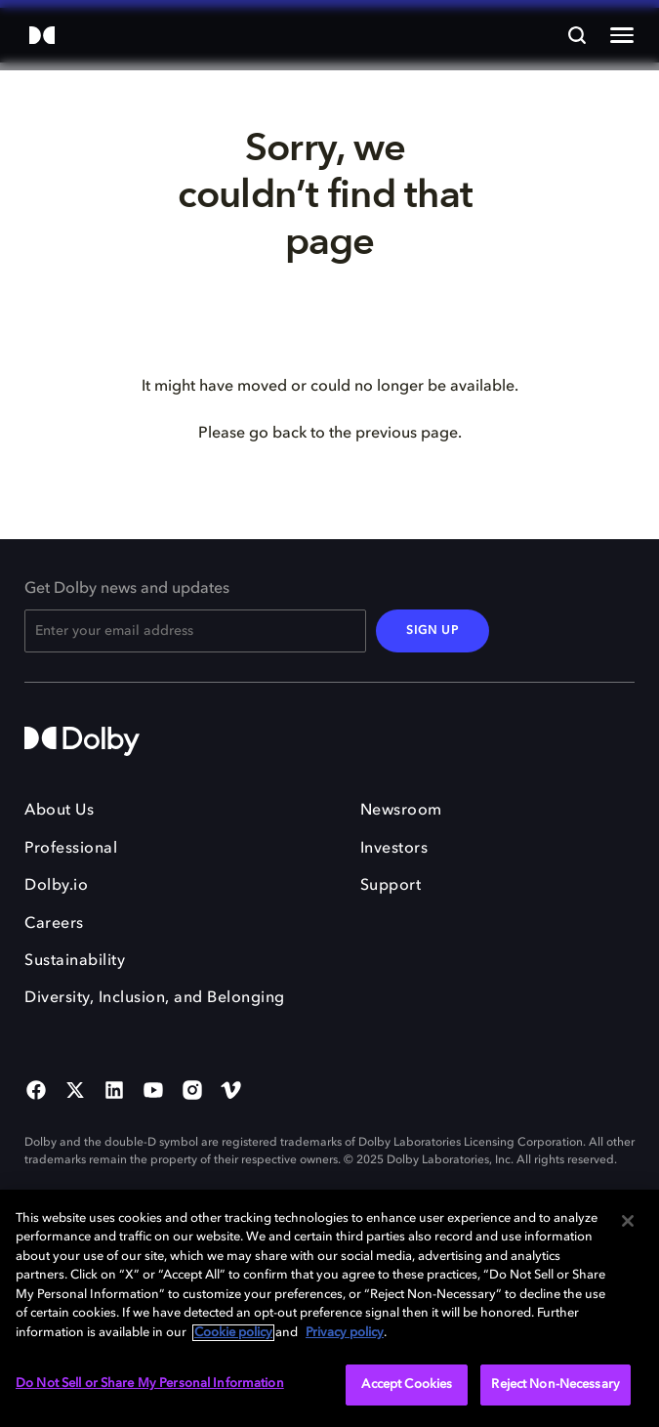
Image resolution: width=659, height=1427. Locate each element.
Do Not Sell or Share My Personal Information (150, 1383)
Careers (54, 924)
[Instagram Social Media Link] (192, 1092)
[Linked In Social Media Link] (114, 1092)
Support (391, 886)
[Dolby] (42, 36)
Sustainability (74, 961)
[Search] (577, 35)
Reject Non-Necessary (555, 1384)
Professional (70, 849)
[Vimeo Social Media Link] (231, 1092)
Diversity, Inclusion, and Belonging (154, 998)
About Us (59, 810)
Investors (394, 849)
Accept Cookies (406, 1384)
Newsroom (401, 810)
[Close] (627, 1220)
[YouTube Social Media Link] (153, 1092)
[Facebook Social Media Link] (36, 1092)
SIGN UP (432, 631)
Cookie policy (233, 1332)
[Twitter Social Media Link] (75, 1092)
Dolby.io (56, 886)
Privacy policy (345, 1332)
